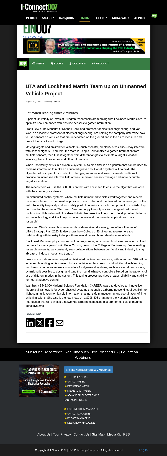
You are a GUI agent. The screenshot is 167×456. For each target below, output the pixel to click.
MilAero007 (120, 18)
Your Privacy (62, 434)
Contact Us (81, 434)
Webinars (83, 358)
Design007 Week (76, 386)
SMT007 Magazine (77, 413)
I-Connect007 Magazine (81, 409)
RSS (126, 434)
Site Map (98, 434)
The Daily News (76, 377)
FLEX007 (101, 18)
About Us (43, 434)
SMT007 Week (74, 381)
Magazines (54, 352)
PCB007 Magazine (77, 418)
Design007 (66, 18)
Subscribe (34, 352)
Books (57, 63)
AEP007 (139, 18)
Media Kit (114, 434)
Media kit (100, 63)
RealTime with (77, 352)
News (38, 63)
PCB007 (31, 18)
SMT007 (48, 18)
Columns (78, 63)
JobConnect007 (104, 352)
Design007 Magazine (79, 422)
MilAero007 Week (77, 390)
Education (129, 352)
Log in (143, 450)
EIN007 (84, 18)
